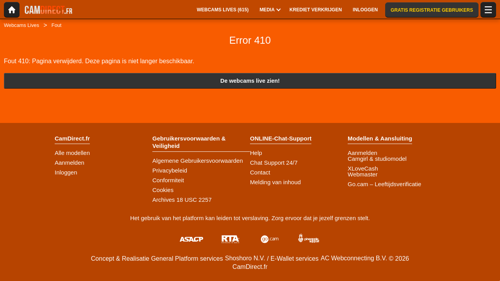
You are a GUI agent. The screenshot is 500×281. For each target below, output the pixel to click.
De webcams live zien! (250, 81)
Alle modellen (72, 152)
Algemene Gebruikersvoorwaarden (197, 160)
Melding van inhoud (275, 182)
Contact (260, 172)
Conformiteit (168, 180)
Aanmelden (69, 162)
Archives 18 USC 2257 (182, 199)
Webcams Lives (21, 25)
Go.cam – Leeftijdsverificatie (384, 184)
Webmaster (362, 174)
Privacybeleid (169, 170)
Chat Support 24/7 (274, 162)
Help (256, 152)
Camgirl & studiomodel (377, 158)
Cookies (162, 190)
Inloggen (66, 172)
